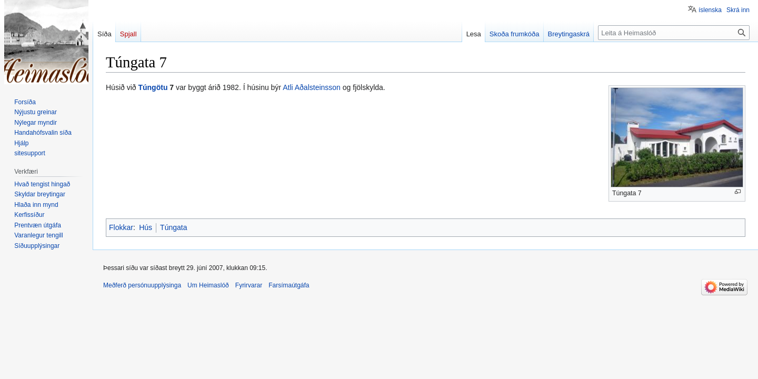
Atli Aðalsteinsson (312, 87)
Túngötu (152, 87)
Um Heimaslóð (208, 285)
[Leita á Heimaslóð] (674, 32)
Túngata (173, 227)
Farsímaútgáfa (288, 285)
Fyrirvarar (248, 285)
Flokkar (121, 227)
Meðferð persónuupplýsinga (142, 285)
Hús (145, 227)
